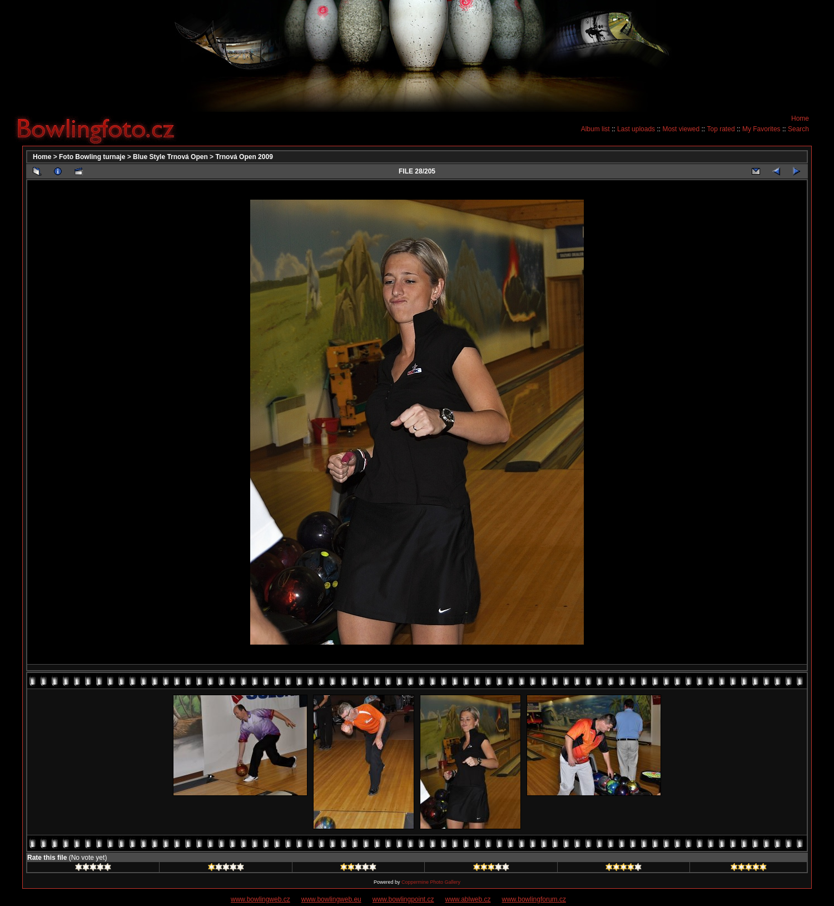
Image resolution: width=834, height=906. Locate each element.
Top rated (721, 129)
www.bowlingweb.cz (260, 899)
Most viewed (680, 129)
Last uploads (636, 129)
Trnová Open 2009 (243, 157)
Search (798, 129)
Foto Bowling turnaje (92, 157)
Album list (595, 129)
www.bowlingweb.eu (331, 899)
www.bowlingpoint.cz (403, 899)
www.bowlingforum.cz (534, 899)
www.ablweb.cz (468, 899)
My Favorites (761, 129)
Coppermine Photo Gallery (430, 882)
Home (800, 118)
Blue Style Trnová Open (170, 157)
